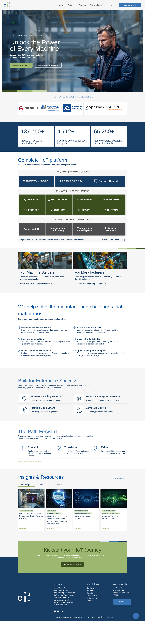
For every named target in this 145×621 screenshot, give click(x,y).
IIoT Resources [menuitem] (92, 598)
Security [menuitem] (90, 593)
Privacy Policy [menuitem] (78, 617)
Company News (51, 510)
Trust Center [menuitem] (90, 617)
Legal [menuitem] (98, 617)
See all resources (118, 478)
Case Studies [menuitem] (92, 596)
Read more (22, 528)
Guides (42, 485)
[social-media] (55, 611)
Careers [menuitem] (90, 601)
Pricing (92, 5)
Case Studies (58, 485)
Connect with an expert (130, 5)
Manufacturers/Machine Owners (83, 513)
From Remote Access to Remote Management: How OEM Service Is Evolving (31, 516)
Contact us (122, 601)
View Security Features (113, 240)
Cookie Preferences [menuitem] (109, 617)
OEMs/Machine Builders (26, 510)
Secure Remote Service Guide (48, 65)
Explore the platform (21, 65)
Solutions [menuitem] (90, 588)
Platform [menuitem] (90, 590)
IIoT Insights (26, 485)
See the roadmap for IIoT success (30, 461)
